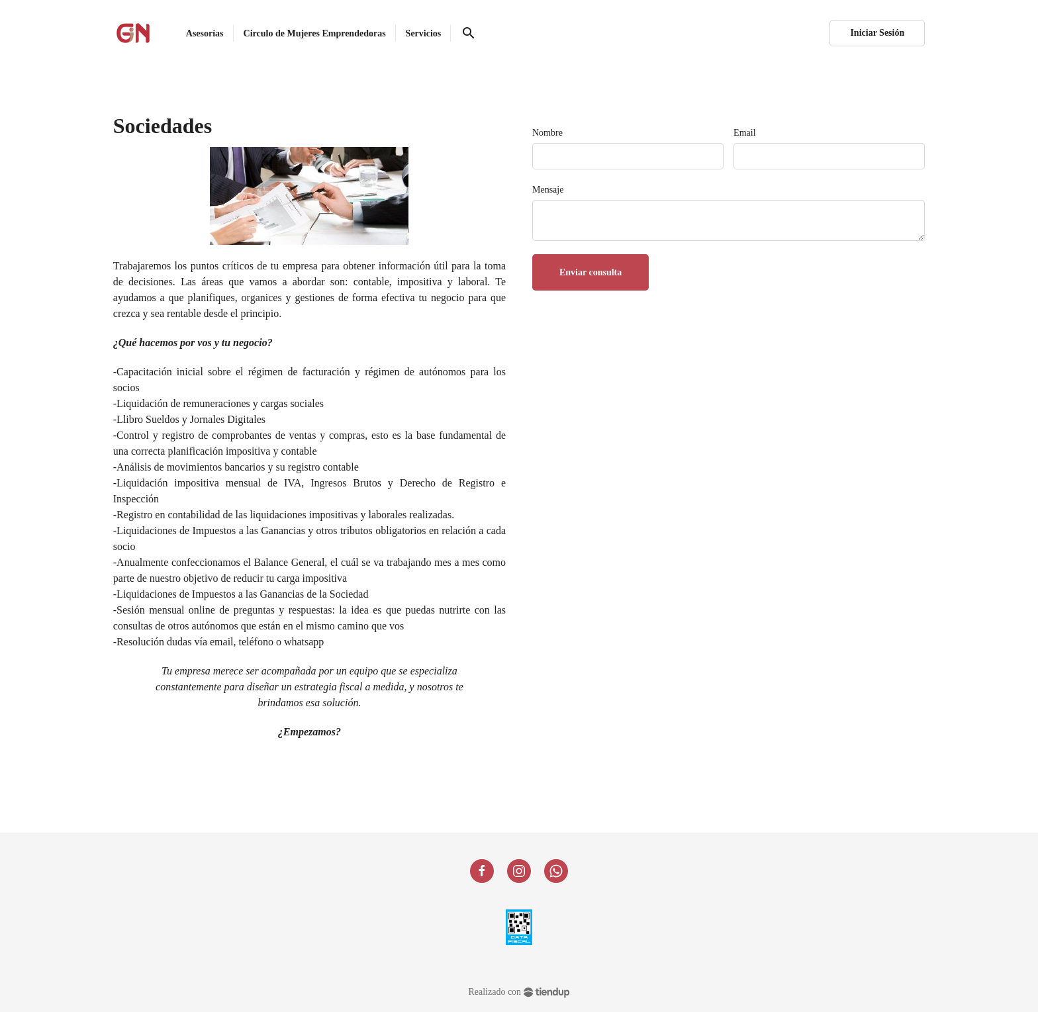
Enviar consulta (590, 272)
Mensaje (547, 190)
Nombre (547, 133)
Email (744, 133)
